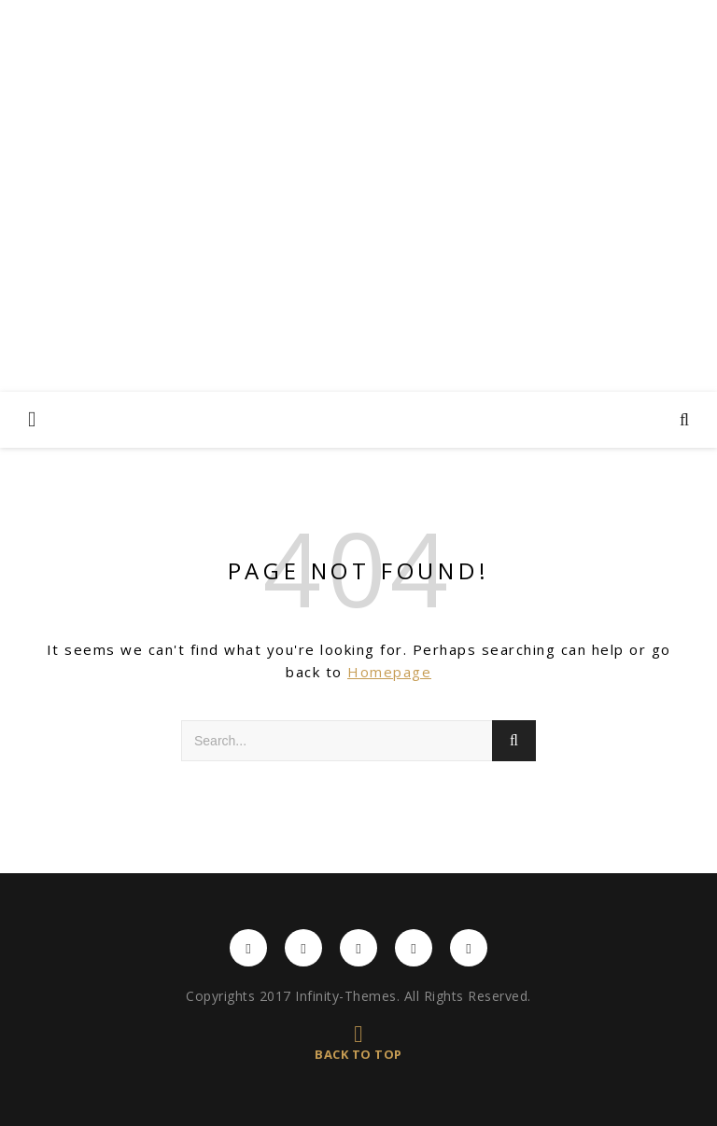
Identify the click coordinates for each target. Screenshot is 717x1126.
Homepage (389, 671)
